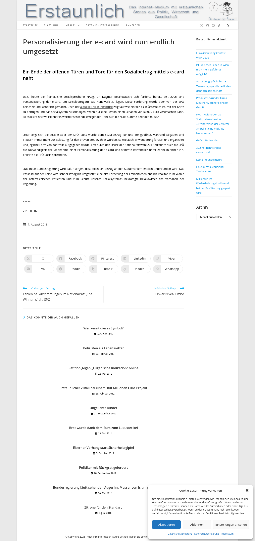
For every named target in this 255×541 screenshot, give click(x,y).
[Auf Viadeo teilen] (136, 269)
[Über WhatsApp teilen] (168, 269)
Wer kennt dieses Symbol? (103, 328)
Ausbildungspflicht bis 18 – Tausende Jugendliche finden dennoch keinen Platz (213, 86)
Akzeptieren (166, 524)
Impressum (227, 533)
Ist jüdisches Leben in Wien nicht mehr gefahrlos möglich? (212, 69)
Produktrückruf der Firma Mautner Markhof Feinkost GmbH (212, 102)
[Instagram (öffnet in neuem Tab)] (213, 25)
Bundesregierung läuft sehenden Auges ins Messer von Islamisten (103, 487)
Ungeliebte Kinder (103, 408)
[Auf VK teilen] (39, 269)
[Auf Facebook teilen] (71, 259)
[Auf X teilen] (39, 259)
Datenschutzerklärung (180, 533)
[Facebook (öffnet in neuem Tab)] (208, 25)
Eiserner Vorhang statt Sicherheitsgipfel (103, 447)
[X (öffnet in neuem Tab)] (202, 25)
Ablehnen (197, 524)
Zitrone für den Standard (103, 507)
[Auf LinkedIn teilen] (136, 259)
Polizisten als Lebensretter (103, 348)
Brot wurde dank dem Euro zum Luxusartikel (103, 428)
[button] (247, 490)
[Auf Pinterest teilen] (104, 259)
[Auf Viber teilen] (168, 259)
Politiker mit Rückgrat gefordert (103, 467)
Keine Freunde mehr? (209, 159)
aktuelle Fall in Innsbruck (96, 107)
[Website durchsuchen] (228, 25)
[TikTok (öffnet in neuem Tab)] (219, 25)
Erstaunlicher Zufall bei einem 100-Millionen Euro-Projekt (103, 388)
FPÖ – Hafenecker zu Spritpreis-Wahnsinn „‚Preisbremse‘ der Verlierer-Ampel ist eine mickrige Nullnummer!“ (213, 124)
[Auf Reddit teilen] (71, 269)
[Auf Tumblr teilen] (104, 269)
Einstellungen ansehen (231, 524)
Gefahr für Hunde (207, 140)
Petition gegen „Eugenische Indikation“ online (103, 368)
